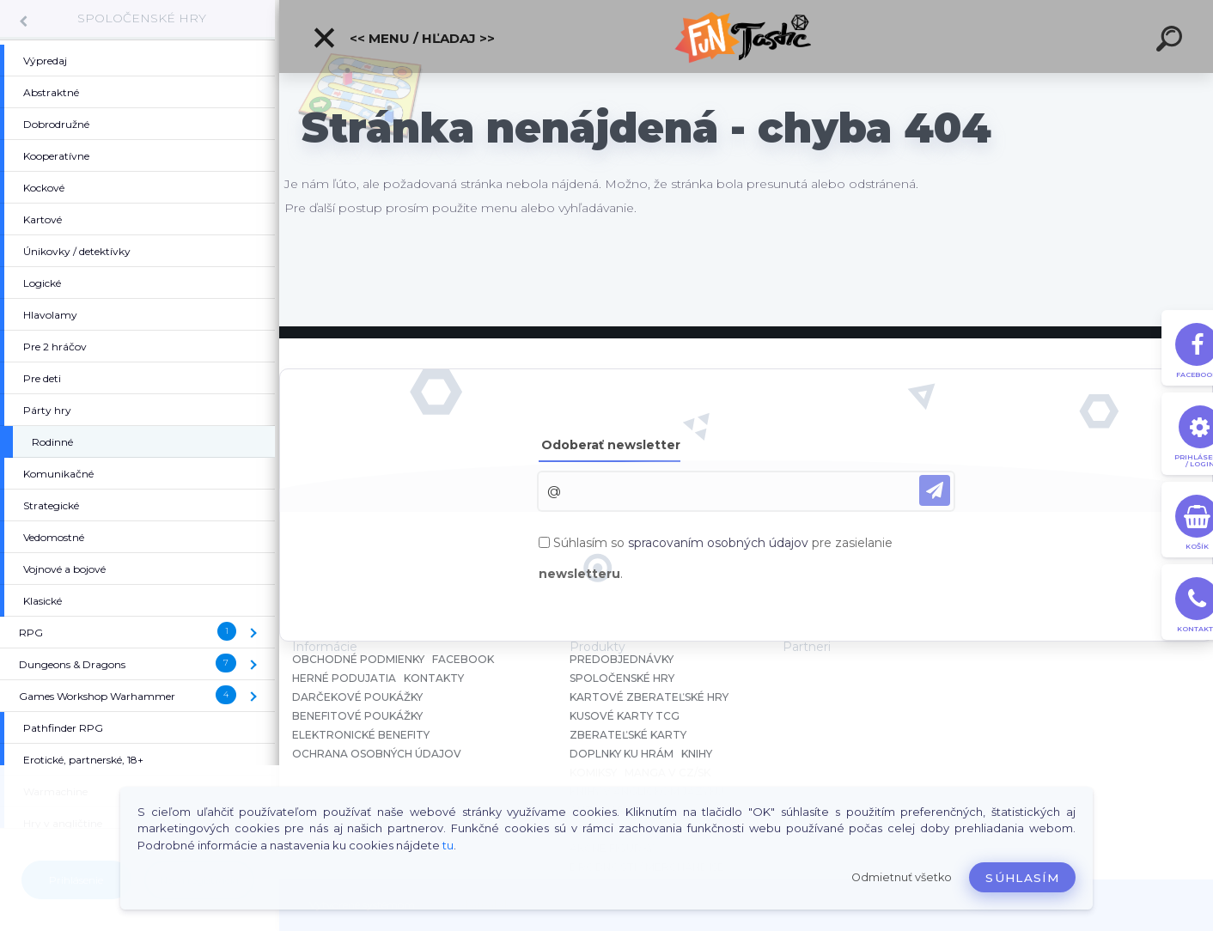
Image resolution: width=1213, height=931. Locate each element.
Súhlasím (1022, 878)
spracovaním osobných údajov (718, 543)
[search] (1171, 41)
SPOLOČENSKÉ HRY (141, 18)
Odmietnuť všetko (901, 877)
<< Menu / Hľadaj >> (403, 37)
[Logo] (746, 36)
